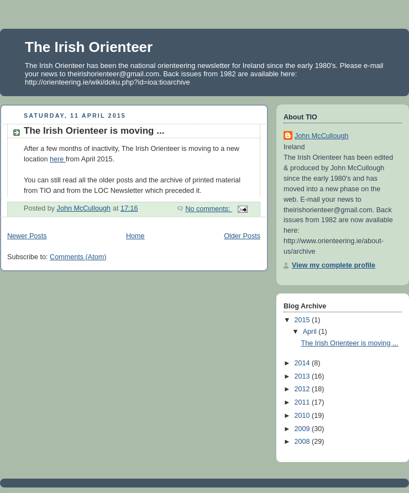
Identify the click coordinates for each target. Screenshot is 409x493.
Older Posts (242, 236)
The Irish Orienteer (89, 47)
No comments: (208, 209)
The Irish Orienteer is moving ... (94, 130)
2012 (303, 389)
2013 (303, 376)
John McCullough (321, 136)
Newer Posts (26, 236)
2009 (303, 429)
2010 (303, 415)
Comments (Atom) (78, 257)
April (311, 331)
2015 (303, 320)
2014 (303, 363)
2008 (303, 441)
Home (135, 236)
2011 (303, 402)
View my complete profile (333, 265)
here (58, 159)
